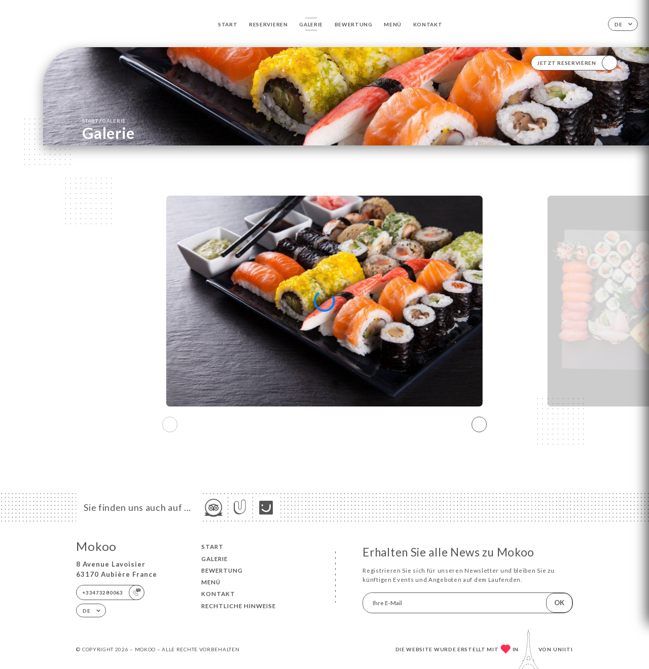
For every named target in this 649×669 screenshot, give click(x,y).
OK (559, 603)
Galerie (311, 24)
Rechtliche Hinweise (238, 606)
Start (228, 24)
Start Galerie (104, 120)
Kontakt (428, 24)
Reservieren (268, 24)
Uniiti (563, 649)
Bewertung (354, 24)
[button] (479, 425)
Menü (393, 24)
